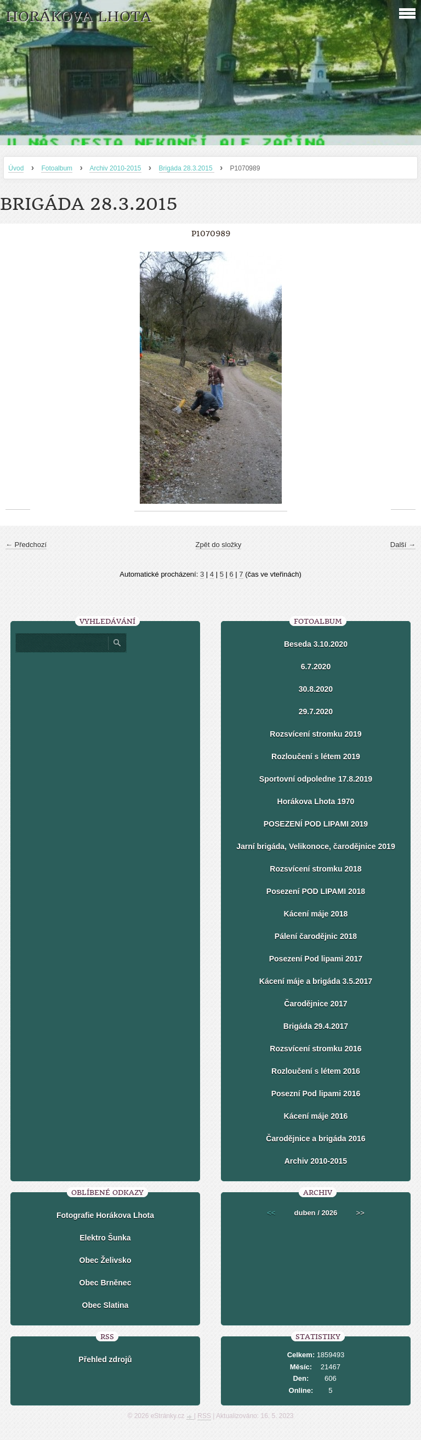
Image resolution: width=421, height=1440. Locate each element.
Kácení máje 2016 (316, 1116)
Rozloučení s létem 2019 (315, 756)
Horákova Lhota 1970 (316, 801)
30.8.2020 (316, 689)
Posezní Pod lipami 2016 (316, 1093)
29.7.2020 (316, 711)
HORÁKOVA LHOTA (78, 16)
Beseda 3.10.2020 (316, 644)
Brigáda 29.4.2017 (315, 1026)
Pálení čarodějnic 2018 (316, 936)
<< (271, 1213)
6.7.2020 (316, 666)
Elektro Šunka (104, 1237)
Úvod (16, 168)
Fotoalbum (56, 168)
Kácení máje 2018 (316, 913)
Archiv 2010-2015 (115, 168)
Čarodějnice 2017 (315, 1003)
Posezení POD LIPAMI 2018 (315, 891)
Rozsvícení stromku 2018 (315, 868)
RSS (204, 1416)
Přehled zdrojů (105, 1359)
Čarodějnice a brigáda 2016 (315, 1138)
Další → (403, 544)
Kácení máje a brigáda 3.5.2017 (315, 981)
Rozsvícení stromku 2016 (315, 1048)
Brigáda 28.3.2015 (186, 168)
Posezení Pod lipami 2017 (315, 958)
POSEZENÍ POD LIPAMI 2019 (316, 823)
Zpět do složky (219, 544)
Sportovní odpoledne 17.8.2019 (315, 779)
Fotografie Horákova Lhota (105, 1215)
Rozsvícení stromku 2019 (315, 734)
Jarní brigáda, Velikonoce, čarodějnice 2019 (315, 846)
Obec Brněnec (105, 1282)
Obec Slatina (105, 1305)
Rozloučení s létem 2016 (315, 1071)
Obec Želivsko (105, 1260)
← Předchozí (26, 544)
